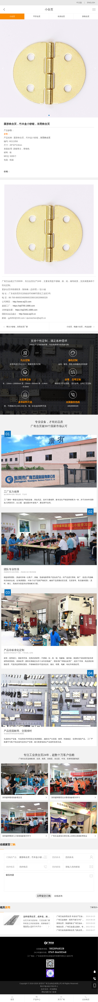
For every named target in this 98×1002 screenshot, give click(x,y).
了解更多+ (94, 907)
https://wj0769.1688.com (23, 306)
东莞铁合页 (45, 138)
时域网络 (53, 989)
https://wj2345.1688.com (26, 310)
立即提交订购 (44, 896)
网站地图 (45, 992)
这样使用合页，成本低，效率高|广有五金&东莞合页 (37, 916)
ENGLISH (91, 3)
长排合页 (61, 16)
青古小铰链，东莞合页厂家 (17, 327)
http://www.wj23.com (21, 302)
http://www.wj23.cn (27, 314)
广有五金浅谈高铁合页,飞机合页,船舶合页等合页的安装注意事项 (71, 930)
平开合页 (36, 16)
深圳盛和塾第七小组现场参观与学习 (16, 836)
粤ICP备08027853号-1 (49, 986)
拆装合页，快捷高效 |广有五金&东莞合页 (71, 923)
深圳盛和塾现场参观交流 (12, 797)
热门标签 (52, 992)
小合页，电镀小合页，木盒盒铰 (79, 327)
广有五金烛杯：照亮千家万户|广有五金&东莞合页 (71, 920)
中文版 (79, 3)
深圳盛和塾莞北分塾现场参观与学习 (65, 797)
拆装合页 (85, 16)
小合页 (12, 16)
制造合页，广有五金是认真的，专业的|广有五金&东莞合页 (71, 927)
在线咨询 (58, 896)
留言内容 (49, 881)
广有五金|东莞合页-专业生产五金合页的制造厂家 (71, 916)
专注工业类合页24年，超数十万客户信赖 (49, 755)
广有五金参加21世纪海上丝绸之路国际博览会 (69, 836)
